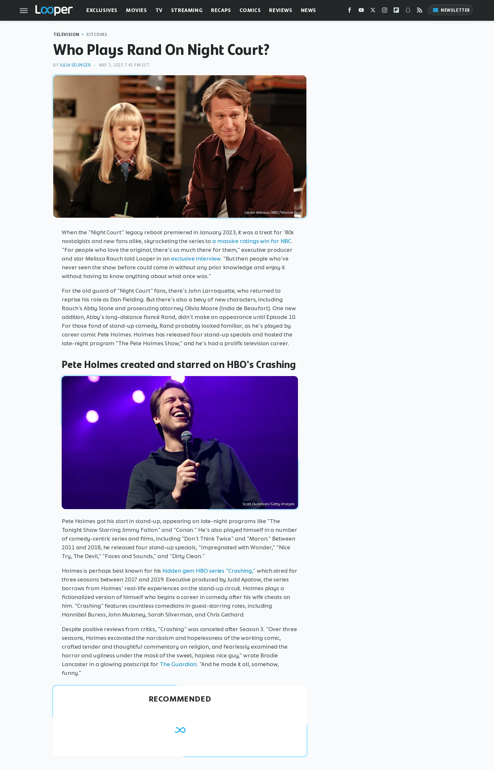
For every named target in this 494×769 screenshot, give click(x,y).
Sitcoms (96, 34)
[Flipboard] (396, 11)
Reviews (280, 10)
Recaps (221, 10)
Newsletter (451, 10)
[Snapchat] (408, 11)
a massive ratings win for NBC (251, 241)
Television (66, 34)
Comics (250, 10)
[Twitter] (373, 11)
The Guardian (178, 664)
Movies (136, 10)
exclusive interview (195, 258)
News (308, 10)
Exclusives (101, 10)
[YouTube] (361, 11)
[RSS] (419, 11)
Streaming (187, 10)
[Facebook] (349, 11)
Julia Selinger (75, 65)
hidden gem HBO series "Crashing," (208, 571)
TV (159, 10)
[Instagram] (384, 11)
